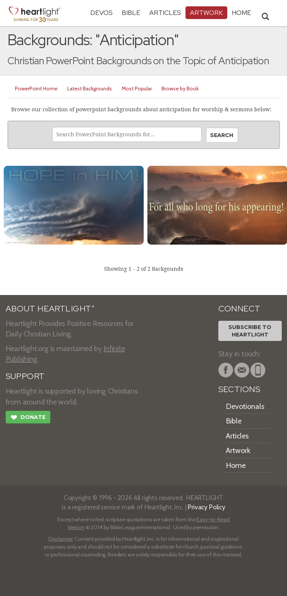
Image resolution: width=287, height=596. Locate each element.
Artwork (206, 12)
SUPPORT (25, 376)
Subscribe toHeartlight (249, 331)
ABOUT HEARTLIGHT (50, 308)
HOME (241, 12)
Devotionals (245, 406)
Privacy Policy (206, 507)
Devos (101, 12)
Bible (131, 12)
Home (236, 465)
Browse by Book (180, 88)
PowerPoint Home (36, 88)
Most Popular (137, 88)
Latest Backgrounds (89, 88)
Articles (165, 12)
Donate (28, 418)
